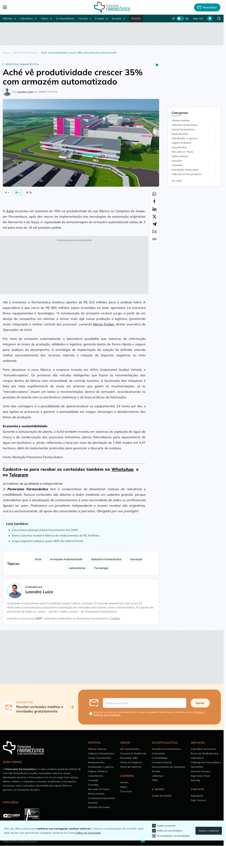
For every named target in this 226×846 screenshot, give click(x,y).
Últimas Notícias (181, 120)
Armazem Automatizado (66, 559)
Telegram (18, 474)
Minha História (180, 156)
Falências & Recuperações (187, 174)
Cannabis (177, 165)
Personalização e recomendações (171, 836)
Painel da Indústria (130, 766)
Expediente (197, 795)
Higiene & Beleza (181, 142)
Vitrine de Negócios (131, 762)
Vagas (123, 786)
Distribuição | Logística (184, 138)
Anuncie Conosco (200, 771)
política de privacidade (88, 832)
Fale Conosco (198, 800)
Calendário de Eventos (203, 749)
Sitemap (195, 780)
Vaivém (124, 782)
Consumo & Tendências (133, 753)
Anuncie (135, 18)
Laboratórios (77, 568)
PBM (154, 780)
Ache (38, 559)
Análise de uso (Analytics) (167, 831)
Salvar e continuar (208, 830)
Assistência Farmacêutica (166, 749)
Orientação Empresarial (185, 169)
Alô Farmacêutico (130, 749)
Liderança (157, 775)
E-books (99, 18)
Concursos (126, 791)
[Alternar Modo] (29, 192)
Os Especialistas (65, 18)
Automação (158, 753)
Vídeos (44, 18)
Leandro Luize (25, 91)
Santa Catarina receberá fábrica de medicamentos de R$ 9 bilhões (55, 535)
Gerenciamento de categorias (168, 766)
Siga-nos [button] (198, 18)
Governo (92, 802)
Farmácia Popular (162, 762)
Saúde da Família (161, 795)
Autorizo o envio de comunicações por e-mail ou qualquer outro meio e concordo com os (149, 713)
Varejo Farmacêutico (183, 129)
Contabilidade (159, 757)
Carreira (83, 18)
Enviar (200, 703)
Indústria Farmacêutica (22, 64)
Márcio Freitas (103, 324)
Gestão (156, 771)
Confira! (115, 618)
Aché (10, 211)
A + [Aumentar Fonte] (7, 192)
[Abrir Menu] (24, 7)
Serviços (116, 18)
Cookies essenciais (163, 826)
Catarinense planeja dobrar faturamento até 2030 (45, 530)
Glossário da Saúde (99, 807)
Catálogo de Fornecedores (206, 762)
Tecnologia (101, 568)
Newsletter (197, 766)
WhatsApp (123, 469)
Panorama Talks (129, 757)
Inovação (136, 559)
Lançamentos (179, 147)
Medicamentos (180, 133)
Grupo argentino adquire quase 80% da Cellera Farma (47, 541)
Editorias (7, 18)
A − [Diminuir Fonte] (17, 192)
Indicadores (26, 18)
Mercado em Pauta (182, 151)
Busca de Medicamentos (205, 753)
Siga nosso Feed (200, 775)
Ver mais (177, 180)
